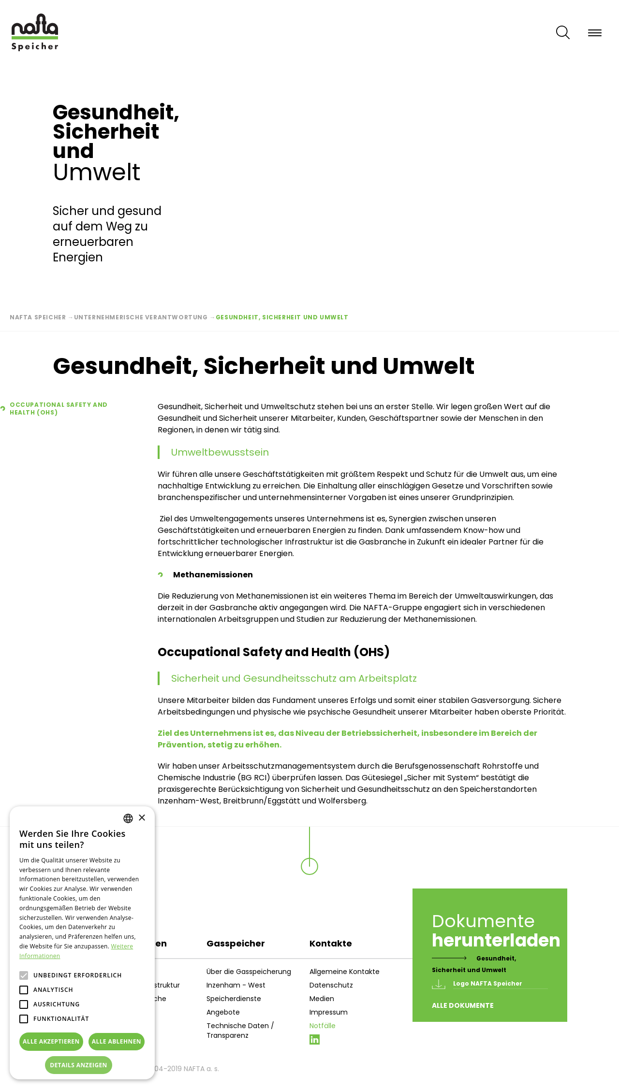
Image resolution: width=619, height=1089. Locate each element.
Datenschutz (331, 985)
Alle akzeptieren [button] (51, 1041)
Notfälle (323, 1026)
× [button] (141, 818)
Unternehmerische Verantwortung (141, 317)
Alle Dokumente (463, 1005)
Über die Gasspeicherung (248, 971)
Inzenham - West (235, 985)
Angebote (223, 1012)
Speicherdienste (233, 998)
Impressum (329, 1012)
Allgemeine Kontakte (345, 971)
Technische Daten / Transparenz (240, 1030)
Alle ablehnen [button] (116, 1041)
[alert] (82, 942)
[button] (82, 1065)
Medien (322, 998)
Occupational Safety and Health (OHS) (59, 408)
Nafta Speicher (38, 317)
